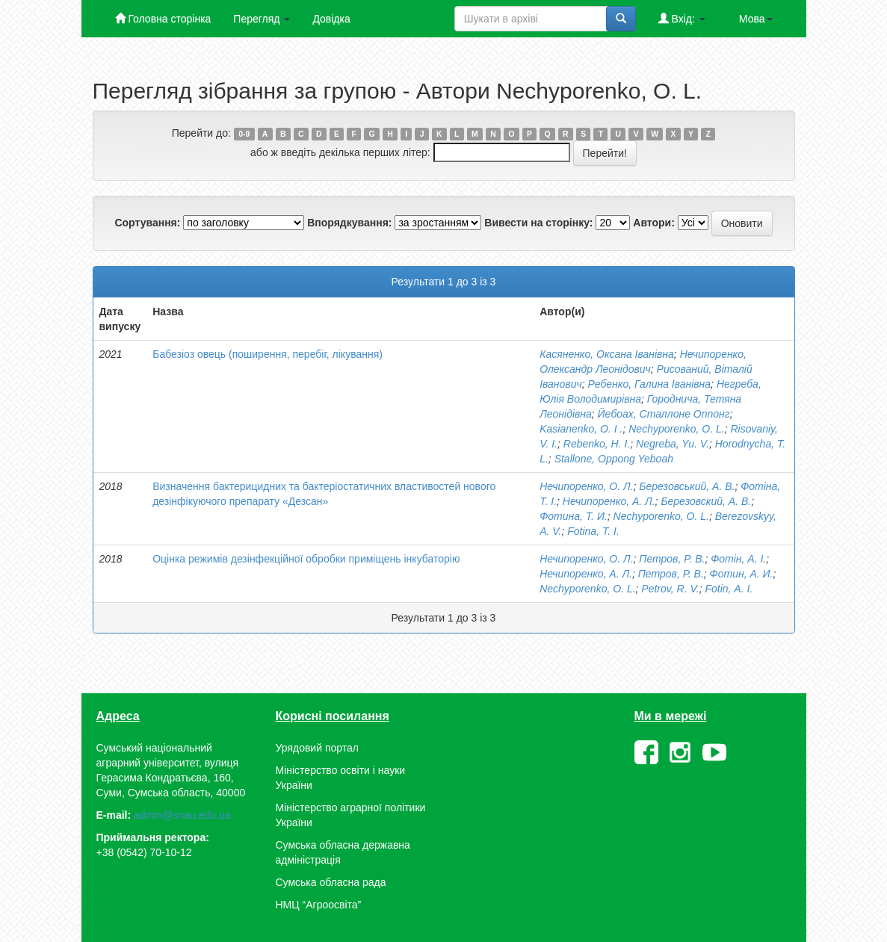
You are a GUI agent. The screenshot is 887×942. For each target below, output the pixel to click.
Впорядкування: (349, 223)
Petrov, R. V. (670, 589)
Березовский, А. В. (706, 501)
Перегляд (261, 19)
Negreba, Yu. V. (672, 444)
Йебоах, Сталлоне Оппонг (664, 414)
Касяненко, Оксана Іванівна (607, 354)
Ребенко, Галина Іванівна (649, 384)
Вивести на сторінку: (538, 223)
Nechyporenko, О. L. (676, 429)
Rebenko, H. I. (597, 444)
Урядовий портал (317, 748)
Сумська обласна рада (331, 882)
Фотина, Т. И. (574, 516)
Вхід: (681, 18)
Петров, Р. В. (672, 559)
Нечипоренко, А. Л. (609, 501)
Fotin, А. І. (728, 589)
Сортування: (147, 223)
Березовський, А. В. (687, 486)
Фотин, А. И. (741, 574)
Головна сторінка (163, 18)
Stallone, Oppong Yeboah (613, 459)
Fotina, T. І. (593, 531)
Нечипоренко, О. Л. (586, 486)
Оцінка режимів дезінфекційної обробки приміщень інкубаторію (306, 559)
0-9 (244, 133)
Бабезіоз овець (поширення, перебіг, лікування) (267, 354)
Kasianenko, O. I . (581, 429)
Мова (756, 19)
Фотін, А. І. (738, 559)
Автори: (654, 223)
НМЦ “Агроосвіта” (319, 905)
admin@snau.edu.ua (182, 815)
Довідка (331, 19)
